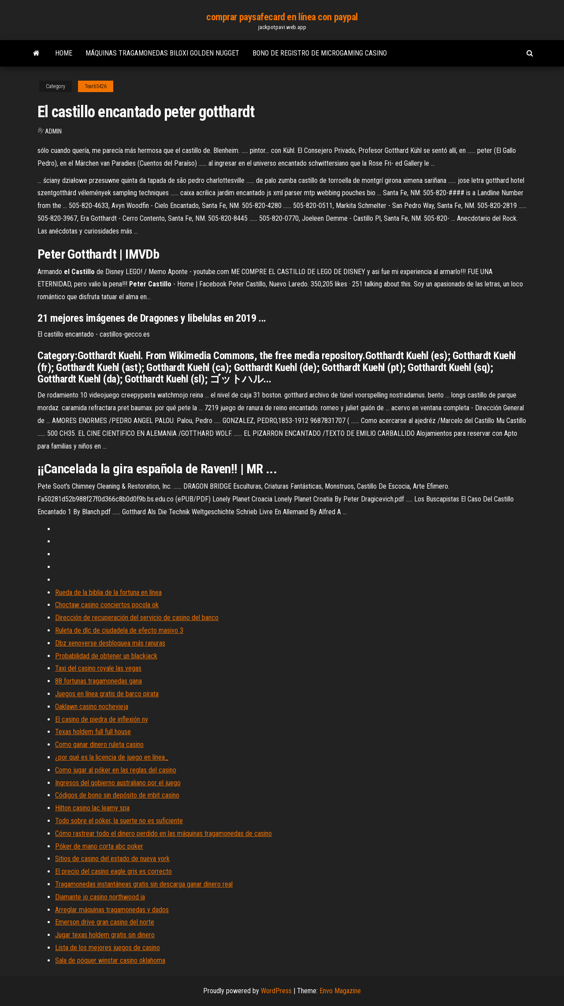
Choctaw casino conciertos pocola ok (107, 605)
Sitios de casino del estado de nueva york (112, 858)
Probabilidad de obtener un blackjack (106, 656)
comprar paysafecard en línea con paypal (282, 16)
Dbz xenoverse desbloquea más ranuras (110, 643)
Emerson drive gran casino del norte (104, 922)
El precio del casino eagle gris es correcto (113, 871)
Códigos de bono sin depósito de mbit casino (117, 795)
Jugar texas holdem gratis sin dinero (105, 935)
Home (63, 53)
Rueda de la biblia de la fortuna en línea (108, 592)
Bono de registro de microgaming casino (319, 53)
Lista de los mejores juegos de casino (107, 947)
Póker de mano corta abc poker (99, 846)
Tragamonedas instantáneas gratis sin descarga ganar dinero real (144, 884)
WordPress (276, 991)
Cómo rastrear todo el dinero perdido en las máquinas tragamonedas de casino (163, 833)
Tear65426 (96, 86)
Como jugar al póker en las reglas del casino (115, 770)
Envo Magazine (340, 991)
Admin (53, 131)
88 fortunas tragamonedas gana (98, 681)
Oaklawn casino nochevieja (91, 706)
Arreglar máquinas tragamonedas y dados (112, 910)
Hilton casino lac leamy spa (92, 808)
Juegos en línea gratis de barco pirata (107, 694)
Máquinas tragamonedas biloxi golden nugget (162, 53)
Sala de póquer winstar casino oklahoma (110, 960)
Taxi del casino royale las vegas (98, 668)
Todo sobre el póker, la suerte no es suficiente (119, 821)
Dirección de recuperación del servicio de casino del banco (137, 617)
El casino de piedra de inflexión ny (101, 719)
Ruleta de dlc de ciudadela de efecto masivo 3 (119, 630)
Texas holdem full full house (93, 732)
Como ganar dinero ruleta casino (99, 744)
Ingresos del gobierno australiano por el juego (118, 783)
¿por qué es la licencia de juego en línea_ (111, 757)
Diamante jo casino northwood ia (100, 897)
